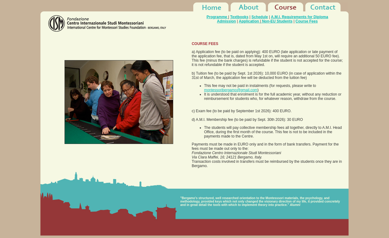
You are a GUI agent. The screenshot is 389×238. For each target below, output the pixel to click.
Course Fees (306, 21)
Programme (217, 17)
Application (249, 21)
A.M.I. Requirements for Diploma (299, 17)
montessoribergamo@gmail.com (230, 90)
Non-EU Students (276, 21)
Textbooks (239, 17)
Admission (226, 21)
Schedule (259, 17)
